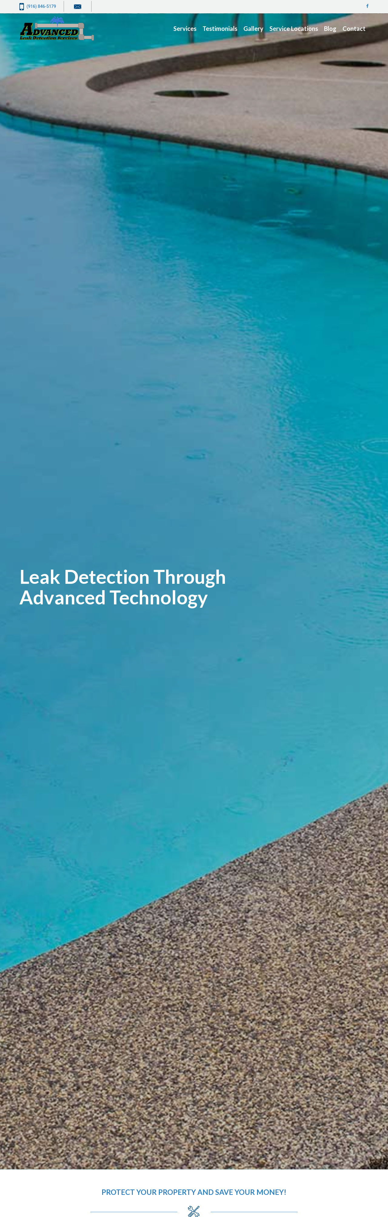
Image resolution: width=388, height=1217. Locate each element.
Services (184, 28)
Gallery (253, 28)
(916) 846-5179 (37, 7)
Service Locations (293, 28)
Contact (354, 28)
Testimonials (219, 28)
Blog (330, 28)
